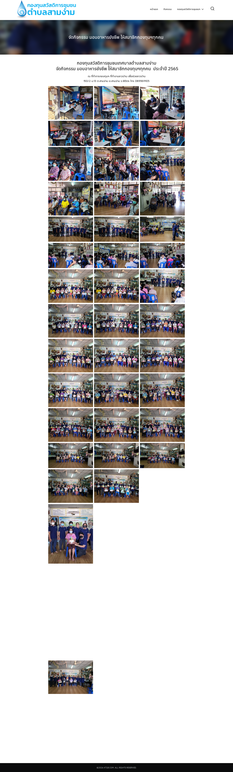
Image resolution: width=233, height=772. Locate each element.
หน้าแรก (154, 9)
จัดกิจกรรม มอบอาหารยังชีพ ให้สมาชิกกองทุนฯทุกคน (116, 36)
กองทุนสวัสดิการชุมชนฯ (188, 9)
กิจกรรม (167, 9)
